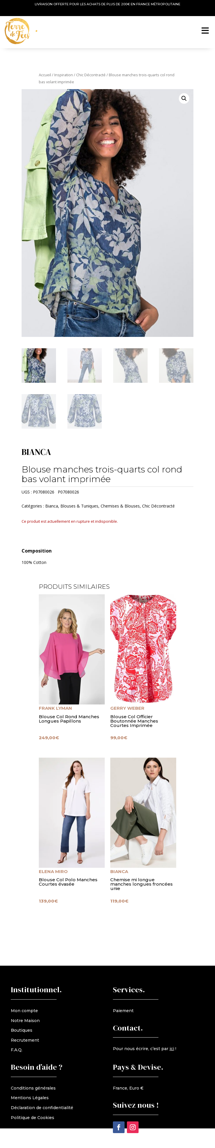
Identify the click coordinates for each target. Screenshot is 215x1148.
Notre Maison (25, 1020)
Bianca (51, 506)
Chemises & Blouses (120, 506)
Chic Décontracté (91, 74)
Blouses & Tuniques (79, 506)
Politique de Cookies (32, 1117)
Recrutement (25, 1040)
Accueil (45, 74)
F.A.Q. (16, 1049)
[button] (184, 98)
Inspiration (63, 74)
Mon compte (24, 1010)
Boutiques (21, 1030)
